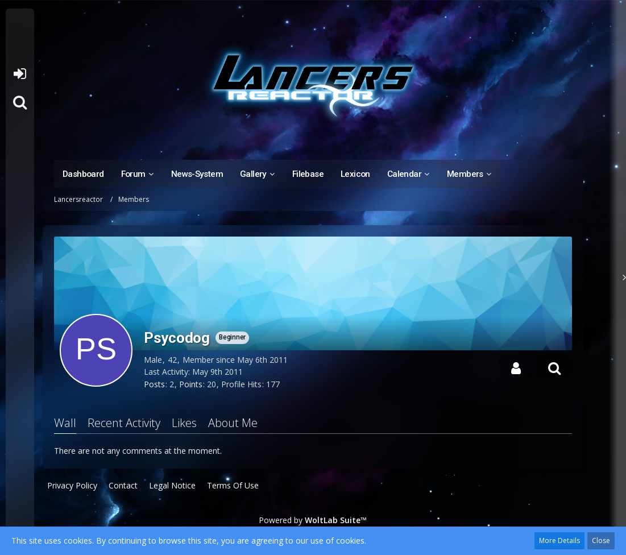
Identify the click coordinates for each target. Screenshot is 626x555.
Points (190, 384)
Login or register (20, 74)
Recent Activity (124, 422)
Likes (184, 422)
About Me (233, 422)
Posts (154, 384)
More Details (559, 540)
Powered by (313, 520)
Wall (65, 422)
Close (601, 540)
